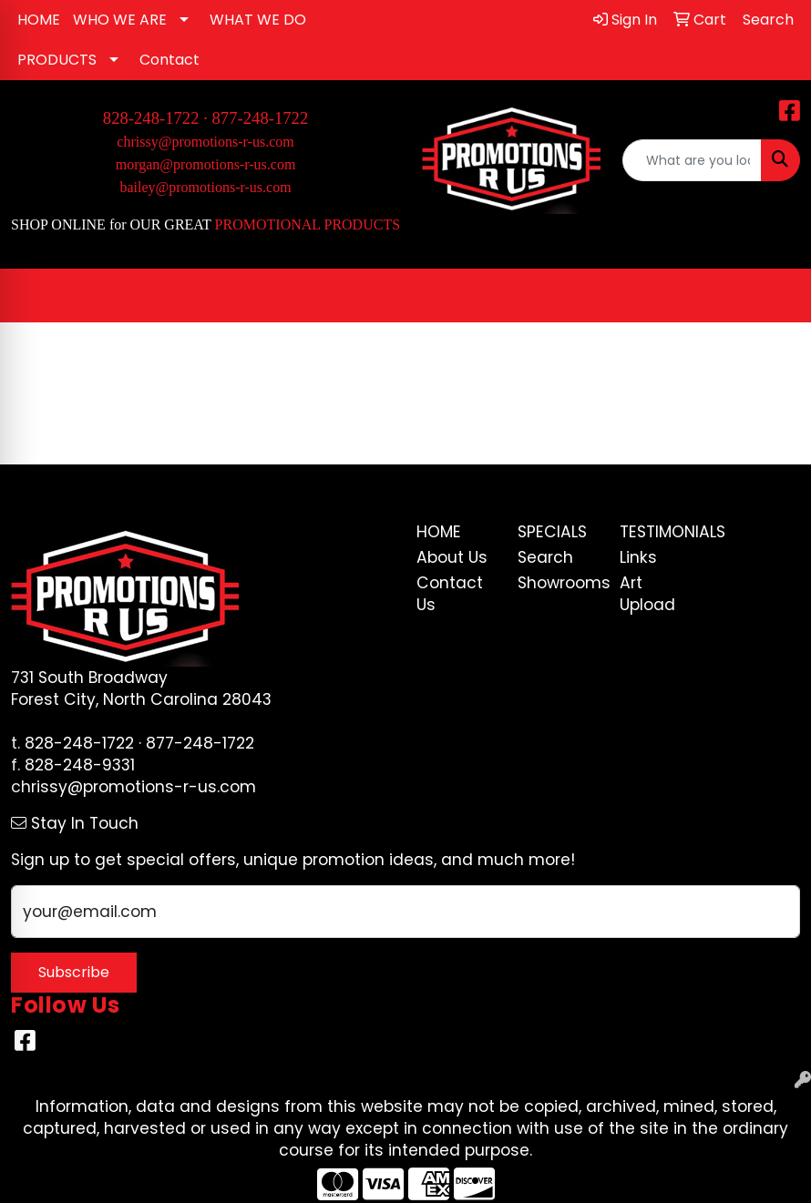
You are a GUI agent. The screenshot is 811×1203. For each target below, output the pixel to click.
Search (545, 557)
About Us (452, 557)
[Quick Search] (692, 160)
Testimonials (659, 532)
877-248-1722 (260, 117)
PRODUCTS (57, 59)
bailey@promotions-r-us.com (205, 187)
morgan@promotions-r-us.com (206, 164)
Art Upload (647, 594)
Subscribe (73, 972)
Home (438, 532)
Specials (552, 532)
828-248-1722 (79, 743)
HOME (38, 19)
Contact (169, 59)
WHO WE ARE (120, 19)
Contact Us (449, 594)
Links (638, 557)
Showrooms (557, 583)
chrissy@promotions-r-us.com (205, 141)
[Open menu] (774, 296)
